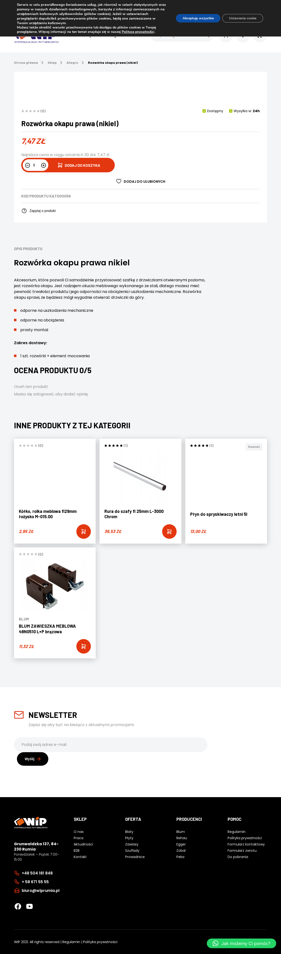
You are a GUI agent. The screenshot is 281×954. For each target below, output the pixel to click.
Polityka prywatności (100, 941)
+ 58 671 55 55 (35, 881)
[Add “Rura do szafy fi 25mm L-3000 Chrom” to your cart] (169, 531)
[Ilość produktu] (35, 165)
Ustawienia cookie (241, 18)
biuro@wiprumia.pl (40, 890)
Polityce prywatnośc (137, 31)
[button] (241, 943)
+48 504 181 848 (37, 873)
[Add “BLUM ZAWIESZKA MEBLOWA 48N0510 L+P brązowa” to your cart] (83, 646)
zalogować (43, 394)
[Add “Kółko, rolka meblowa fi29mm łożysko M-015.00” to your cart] (83, 531)
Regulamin (71, 941)
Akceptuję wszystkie (195, 18)
